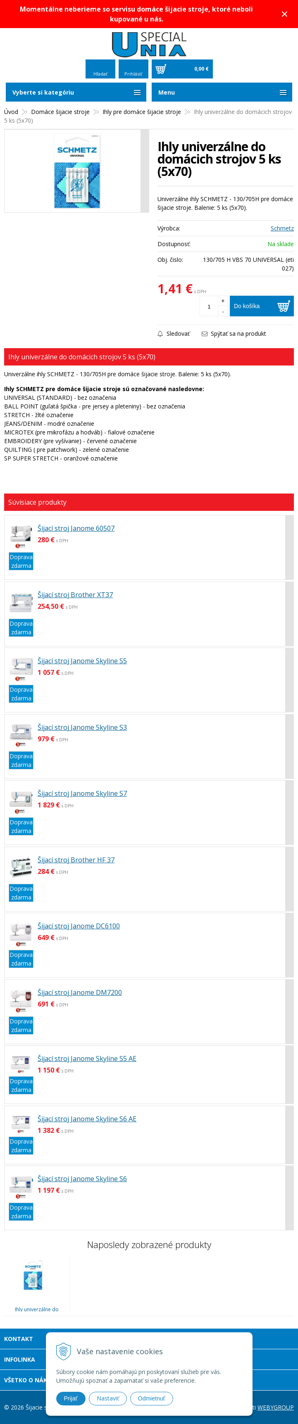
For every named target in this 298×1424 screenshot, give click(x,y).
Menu (166, 92)
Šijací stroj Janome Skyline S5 (82, 660)
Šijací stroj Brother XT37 (75, 594)
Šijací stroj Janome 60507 (76, 528)
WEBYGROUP (275, 1407)
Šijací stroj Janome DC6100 (79, 925)
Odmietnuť (151, 1398)
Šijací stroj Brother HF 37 (76, 859)
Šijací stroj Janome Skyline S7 (82, 793)
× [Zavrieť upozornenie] (284, 14)
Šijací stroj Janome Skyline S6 (82, 1178)
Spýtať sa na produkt (234, 333)
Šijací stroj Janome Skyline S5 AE (87, 1058)
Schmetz (282, 228)
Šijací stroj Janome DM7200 (80, 992)
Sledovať (173, 333)
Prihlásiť (133, 74)
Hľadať (100, 74)
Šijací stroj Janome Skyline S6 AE (87, 1118)
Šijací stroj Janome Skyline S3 (82, 727)
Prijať (71, 1398)
